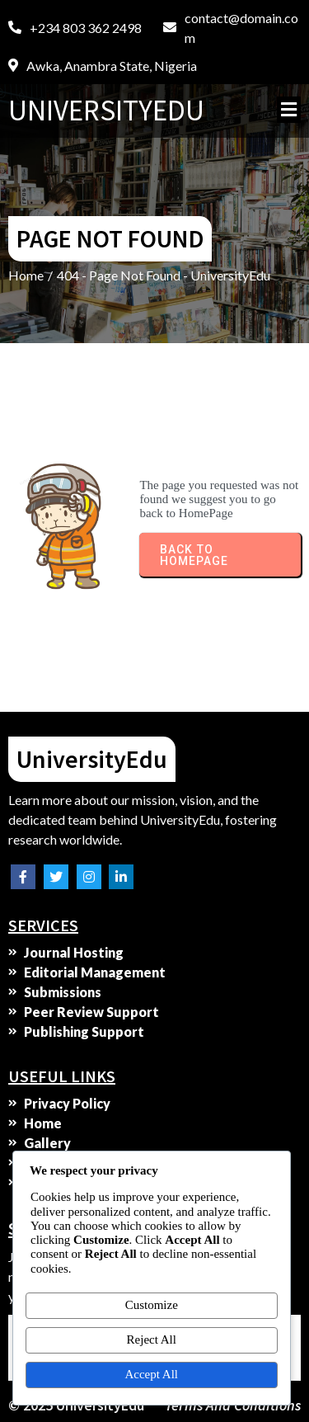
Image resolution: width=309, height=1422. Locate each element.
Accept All (151, 1374)
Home (26, 275)
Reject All (151, 1339)
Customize (151, 1304)
